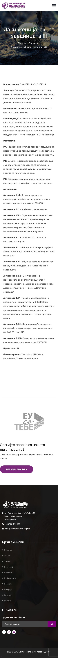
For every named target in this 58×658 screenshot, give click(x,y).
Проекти (33, 43)
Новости (8, 584)
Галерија (8, 589)
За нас (7, 556)
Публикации (10, 578)
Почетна (22, 43)
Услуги (7, 561)
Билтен (7, 601)
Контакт (8, 595)
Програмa (8, 567)
